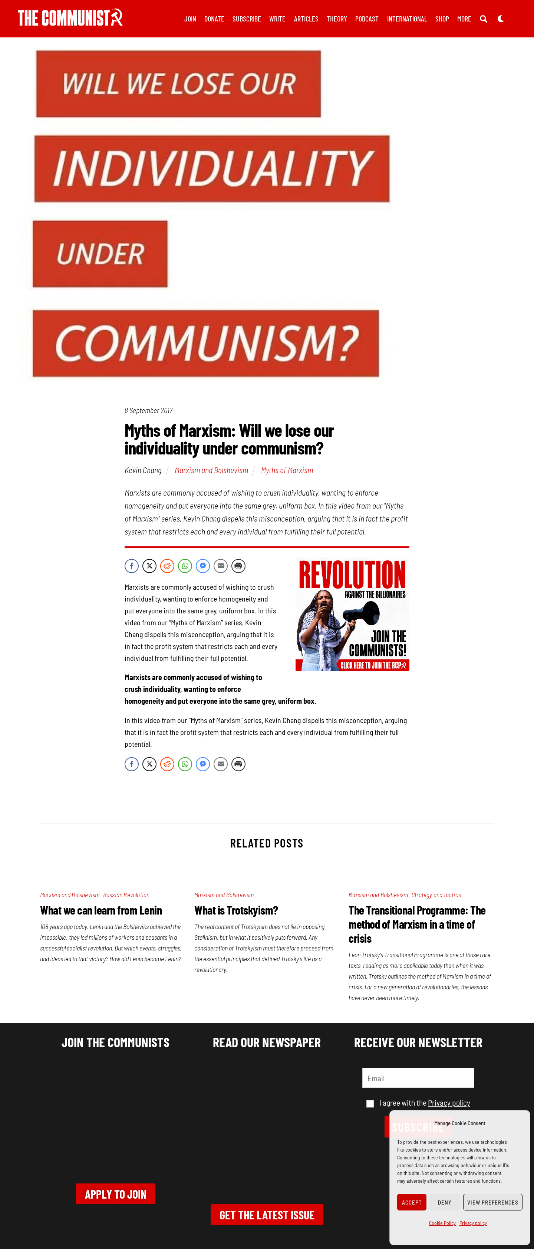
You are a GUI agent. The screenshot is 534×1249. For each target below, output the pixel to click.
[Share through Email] (221, 567)
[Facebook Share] (132, 567)
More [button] (464, 18)
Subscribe (247, 18)
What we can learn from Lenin (101, 911)
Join (190, 18)
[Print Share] (238, 567)
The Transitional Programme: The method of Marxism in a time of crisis (417, 925)
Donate (214, 18)
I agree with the (418, 1104)
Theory (337, 18)
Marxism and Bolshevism (211, 471)
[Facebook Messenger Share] (203, 567)
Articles (306, 18)
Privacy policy (473, 1223)
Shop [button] (442, 18)
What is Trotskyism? (236, 911)
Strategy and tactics (436, 896)
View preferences (492, 1202)
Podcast (367, 18)
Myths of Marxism (287, 471)
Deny (445, 1202)
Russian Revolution (126, 896)
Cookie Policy (442, 1223)
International (407, 18)
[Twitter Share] (149, 567)
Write (277, 18)
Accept (412, 1202)
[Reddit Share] (167, 567)
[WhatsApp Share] (185, 567)
